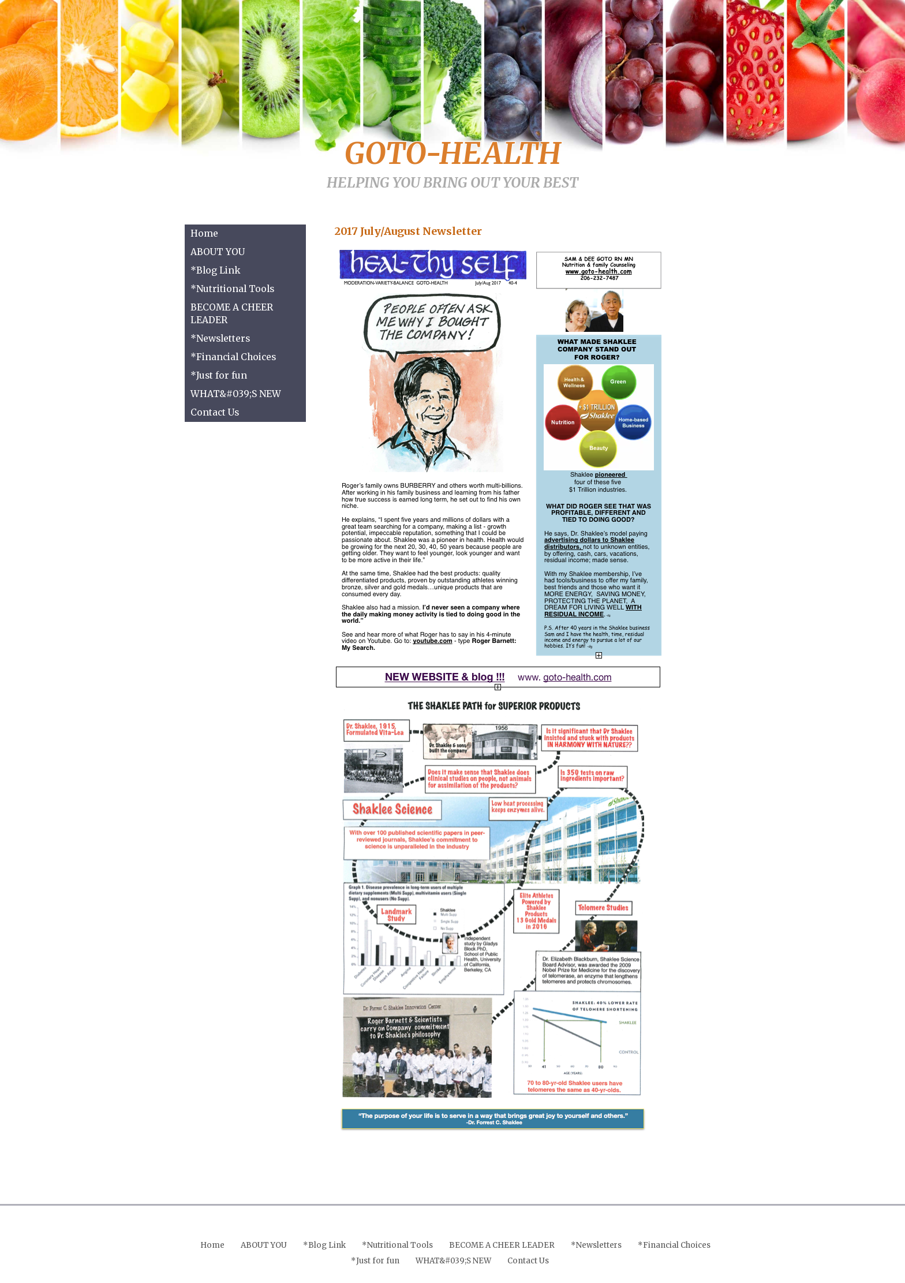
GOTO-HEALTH (453, 153)
